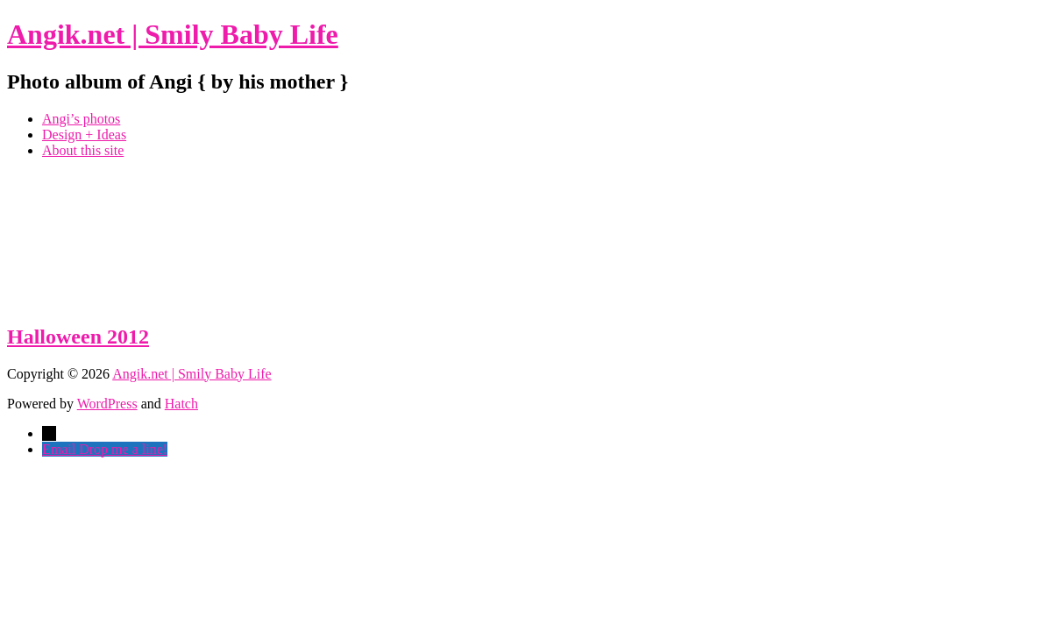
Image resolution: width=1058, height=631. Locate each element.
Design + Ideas (84, 134)
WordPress (107, 403)
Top (1016, 589)
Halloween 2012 (78, 336)
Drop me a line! (123, 449)
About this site (83, 150)
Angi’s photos (81, 118)
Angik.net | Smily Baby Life (172, 34)
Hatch (181, 403)
